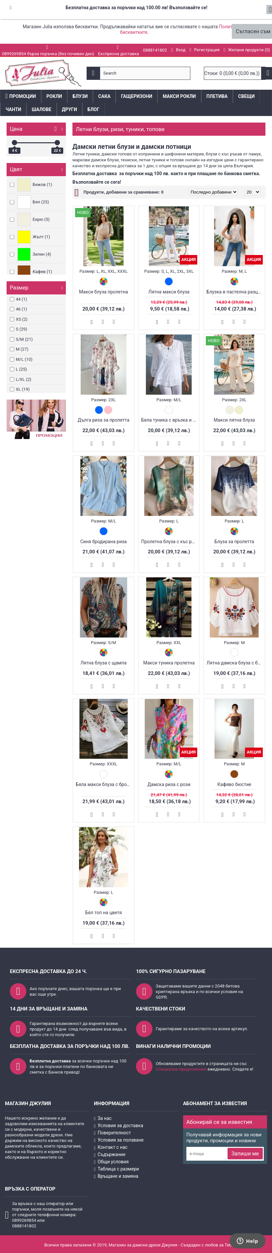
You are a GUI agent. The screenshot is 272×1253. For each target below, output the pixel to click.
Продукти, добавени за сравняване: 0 (123, 192)
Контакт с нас (110, 1147)
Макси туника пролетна (169, 662)
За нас (103, 1119)
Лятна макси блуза (168, 291)
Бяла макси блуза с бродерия (105, 784)
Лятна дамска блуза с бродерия (235, 662)
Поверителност (112, 1133)
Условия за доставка (118, 1126)
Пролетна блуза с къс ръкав (170, 541)
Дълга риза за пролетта (103, 420)
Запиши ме (245, 1153)
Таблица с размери (116, 1169)
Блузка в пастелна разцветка (235, 291)
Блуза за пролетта (234, 541)
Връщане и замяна (116, 1176)
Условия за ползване (119, 1140)
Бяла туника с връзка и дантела (170, 420)
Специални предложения (181, 1069)
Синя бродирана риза (103, 541)
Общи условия (111, 1162)
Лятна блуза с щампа (103, 662)
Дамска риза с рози (169, 784)
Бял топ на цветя (103, 912)
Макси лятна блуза (234, 420)
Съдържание (109, 1155)
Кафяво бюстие (234, 784)
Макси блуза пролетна (103, 291)
